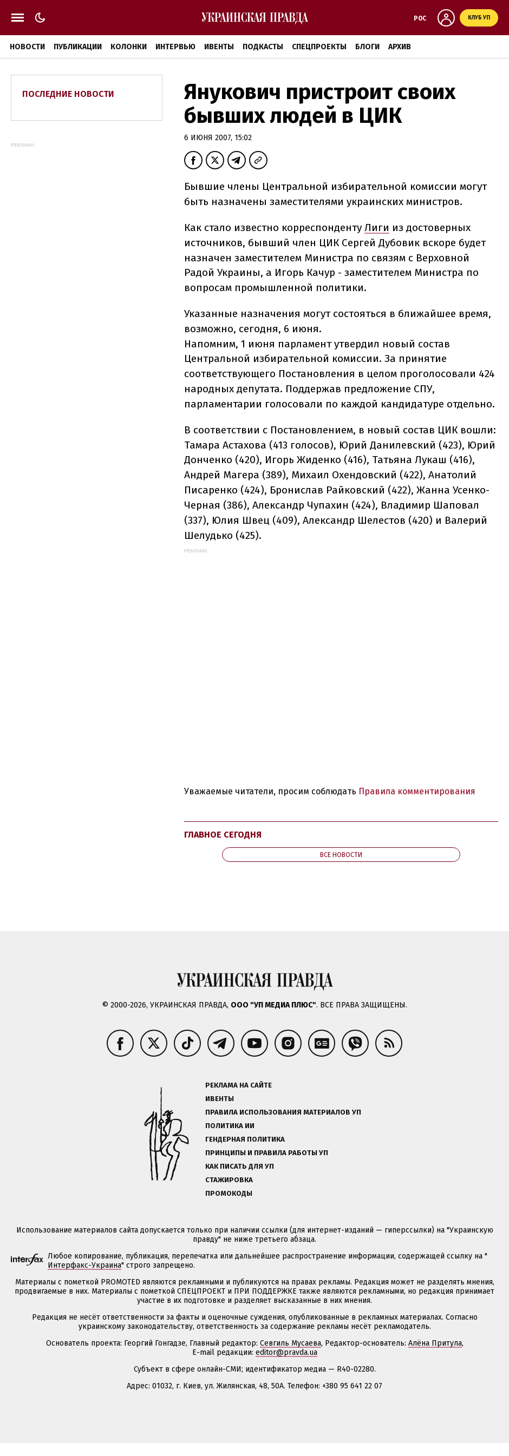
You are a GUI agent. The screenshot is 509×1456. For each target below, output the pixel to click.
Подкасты (263, 46)
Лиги (376, 227)
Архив (399, 46)
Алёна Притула (435, 1343)
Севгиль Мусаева (290, 1343)
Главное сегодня (223, 834)
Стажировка (229, 1180)
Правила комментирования (416, 791)
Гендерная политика (245, 1139)
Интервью (175, 46)
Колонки (128, 46)
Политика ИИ (230, 1126)
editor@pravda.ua (286, 1352)
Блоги (367, 46)
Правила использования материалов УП (283, 1112)
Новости (27, 46)
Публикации (78, 46)
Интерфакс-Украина (84, 1265)
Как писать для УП (239, 1166)
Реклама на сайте (238, 1085)
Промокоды (228, 1193)
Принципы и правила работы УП (266, 1153)
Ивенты (219, 46)
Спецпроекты (319, 46)
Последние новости (68, 94)
